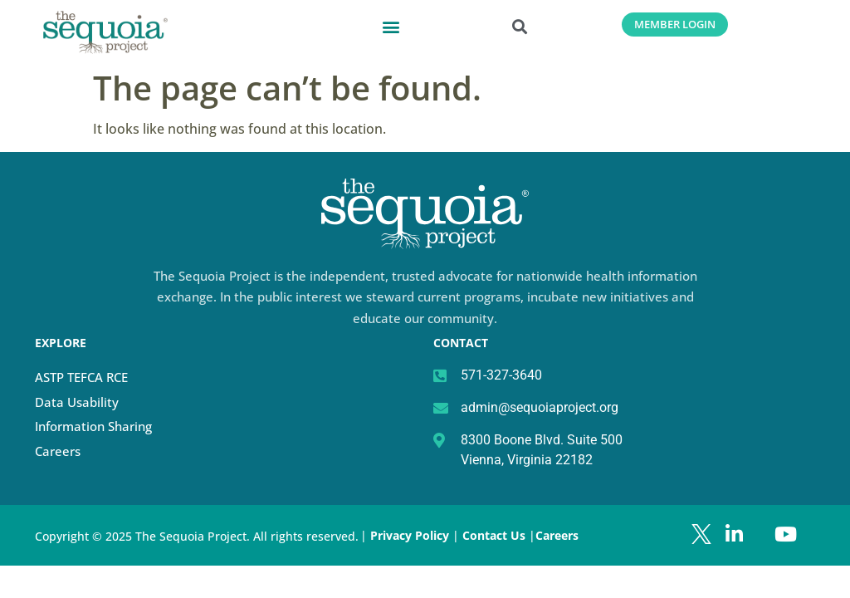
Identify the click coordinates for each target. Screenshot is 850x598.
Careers (58, 451)
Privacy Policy (409, 535)
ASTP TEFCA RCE (81, 377)
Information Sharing (93, 426)
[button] (391, 26)
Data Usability (77, 402)
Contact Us (495, 535)
